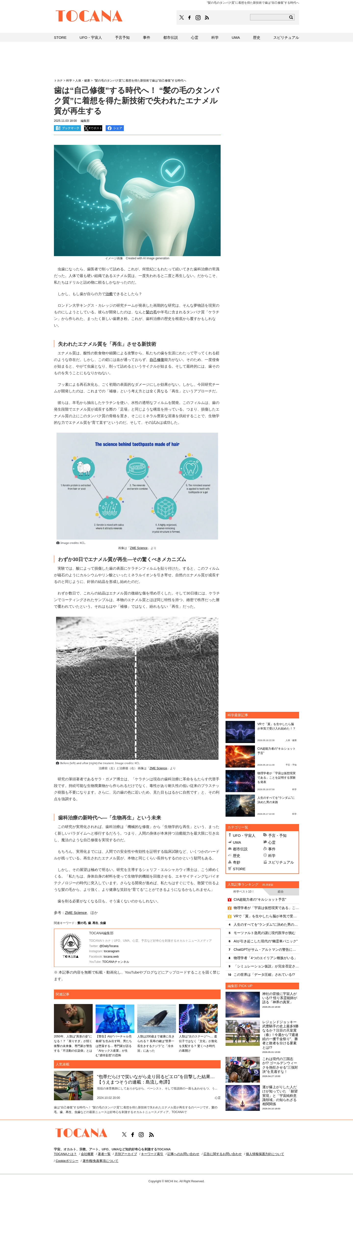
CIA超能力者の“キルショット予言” (260, 899)
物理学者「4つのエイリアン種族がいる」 (265, 958)
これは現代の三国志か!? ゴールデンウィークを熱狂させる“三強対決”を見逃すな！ (280, 1065)
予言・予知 (277, 835)
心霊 (272, 842)
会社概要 (87, 1154)
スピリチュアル (281, 862)
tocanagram (111, 951)
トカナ (58, 80)
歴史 (236, 856)
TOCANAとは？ (65, 1154)
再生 (95, 923)
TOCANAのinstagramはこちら (198, 17)
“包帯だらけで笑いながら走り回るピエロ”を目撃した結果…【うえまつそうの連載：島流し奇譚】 (156, 1079)
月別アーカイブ (126, 1154)
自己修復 (157, 360)
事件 (272, 849)
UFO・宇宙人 (244, 835)
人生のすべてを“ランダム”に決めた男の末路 (266, 924)
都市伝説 (240, 849)
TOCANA (89, 17)
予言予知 (122, 37)
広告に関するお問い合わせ (222, 1154)
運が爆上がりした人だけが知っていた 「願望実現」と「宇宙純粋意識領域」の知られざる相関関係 (280, 1095)
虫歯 (103, 923)
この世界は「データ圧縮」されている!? (264, 975)
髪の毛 (151, 312)
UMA (237, 842)
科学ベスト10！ (243, 891)
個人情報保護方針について (265, 1154)
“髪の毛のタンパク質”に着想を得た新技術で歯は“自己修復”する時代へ (139, 80)
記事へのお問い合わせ (183, 1154)
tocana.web (111, 956)
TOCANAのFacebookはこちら (189, 17)
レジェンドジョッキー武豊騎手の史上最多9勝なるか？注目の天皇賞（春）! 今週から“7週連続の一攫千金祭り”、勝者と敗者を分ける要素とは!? (280, 1034)
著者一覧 (104, 1154)
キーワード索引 (152, 1154)
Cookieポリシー (67, 1161)
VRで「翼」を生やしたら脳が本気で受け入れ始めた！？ (266, 916)
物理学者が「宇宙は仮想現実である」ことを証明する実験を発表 (276, 777)
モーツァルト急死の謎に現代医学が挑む (264, 933)
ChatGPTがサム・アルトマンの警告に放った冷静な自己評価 (266, 949)
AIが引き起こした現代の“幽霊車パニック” (266, 941)
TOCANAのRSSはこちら (207, 17)
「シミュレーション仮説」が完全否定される (266, 966)
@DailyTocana (108, 946)
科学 (272, 856)
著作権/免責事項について (101, 1161)
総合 (281, 891)
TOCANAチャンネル (115, 962)
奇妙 (236, 862)
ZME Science (138, 548)
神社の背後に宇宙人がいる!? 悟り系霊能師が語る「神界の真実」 (279, 998)
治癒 (109, 294)
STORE (239, 869)
